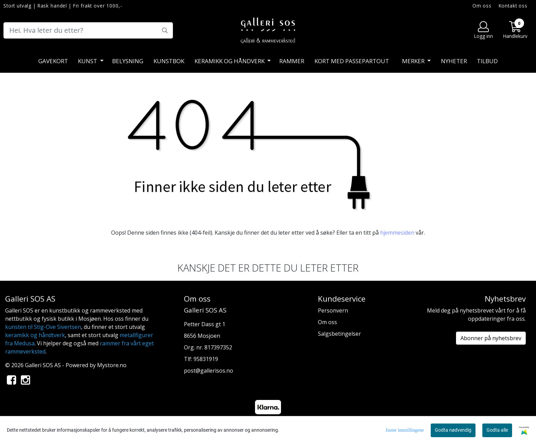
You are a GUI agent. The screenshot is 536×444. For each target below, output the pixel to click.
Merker (414, 61)
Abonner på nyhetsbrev (490, 338)
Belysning (127, 61)
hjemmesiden (397, 232)
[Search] (88, 30)
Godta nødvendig (453, 430)
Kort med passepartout (351, 61)
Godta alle (497, 430)
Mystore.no (111, 365)
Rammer (291, 61)
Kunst (88, 61)
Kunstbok (168, 61)
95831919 (205, 359)
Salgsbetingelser (339, 333)
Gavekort (53, 61)
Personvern (333, 310)
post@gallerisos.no (208, 370)
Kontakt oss (513, 5)
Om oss (482, 5)
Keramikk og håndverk (230, 61)
